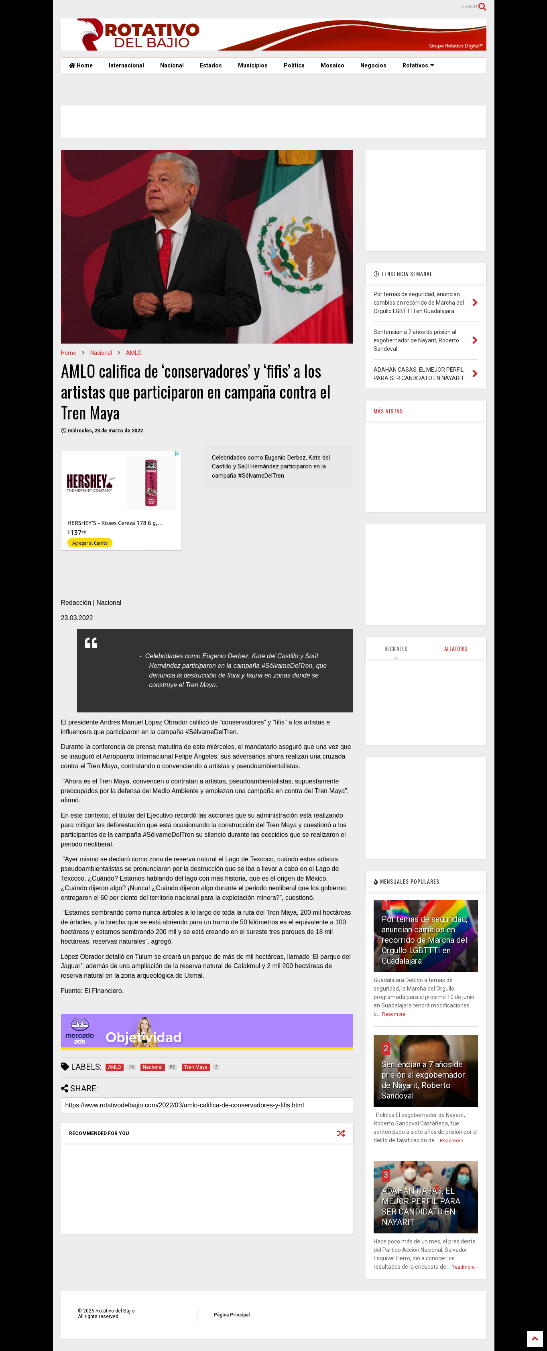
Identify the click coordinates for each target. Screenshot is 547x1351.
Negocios (373, 65)
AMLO (134, 353)
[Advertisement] (426, 200)
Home (81, 65)
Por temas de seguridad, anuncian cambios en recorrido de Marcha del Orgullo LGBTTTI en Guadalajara (425, 940)
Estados (211, 65)
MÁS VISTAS (388, 411)
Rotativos (418, 65)
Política (294, 65)
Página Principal (232, 1315)
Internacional (126, 65)
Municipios (253, 65)
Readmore (393, 1014)
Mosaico (332, 65)
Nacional (172, 65)
